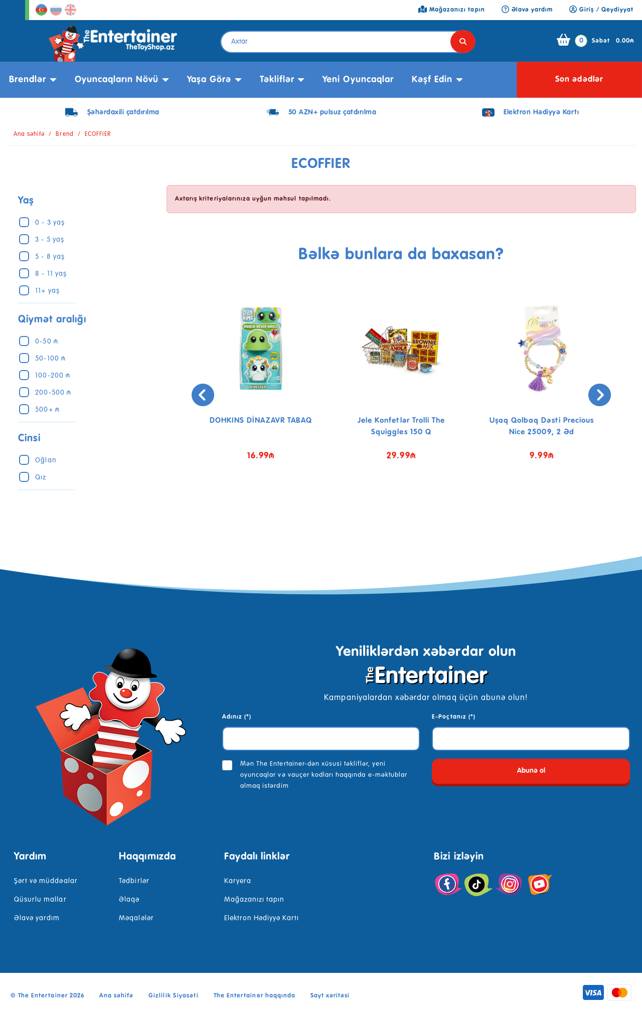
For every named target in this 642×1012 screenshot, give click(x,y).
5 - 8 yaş (49, 256)
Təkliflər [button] (277, 79)
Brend (64, 134)
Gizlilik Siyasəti (173, 996)
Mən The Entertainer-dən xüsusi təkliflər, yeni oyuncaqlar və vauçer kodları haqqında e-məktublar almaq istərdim (323, 775)
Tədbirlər (134, 881)
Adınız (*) (236, 717)
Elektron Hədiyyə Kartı (261, 918)
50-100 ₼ (50, 358)
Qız (40, 477)
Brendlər (27, 79)
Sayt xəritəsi (330, 996)
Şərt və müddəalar (46, 881)
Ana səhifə (29, 134)
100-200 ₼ (52, 375)
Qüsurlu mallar (40, 899)
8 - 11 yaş (50, 273)
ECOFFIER (98, 134)
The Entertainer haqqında (254, 996)
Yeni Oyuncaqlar (358, 79)
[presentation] (179, 395)
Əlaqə (129, 899)
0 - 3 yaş (49, 222)
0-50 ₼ (46, 341)
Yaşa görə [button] (209, 79)
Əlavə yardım (37, 918)
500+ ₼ (47, 409)
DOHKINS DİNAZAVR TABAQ (261, 420)
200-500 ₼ (53, 392)
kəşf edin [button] (432, 79)
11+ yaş (47, 290)
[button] (393, 509)
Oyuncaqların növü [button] (117, 79)
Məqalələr (136, 918)
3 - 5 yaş (49, 239)
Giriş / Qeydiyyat (601, 10)
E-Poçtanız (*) (453, 717)
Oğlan (45, 460)
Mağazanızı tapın (254, 899)
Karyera (237, 881)
